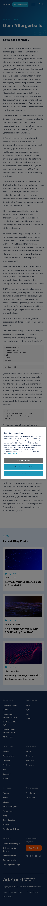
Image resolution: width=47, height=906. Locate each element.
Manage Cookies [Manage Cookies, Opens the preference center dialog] (23, 460)
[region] (23, 453)
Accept (23, 473)
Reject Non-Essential (23, 467)
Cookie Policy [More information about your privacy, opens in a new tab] (12, 454)
